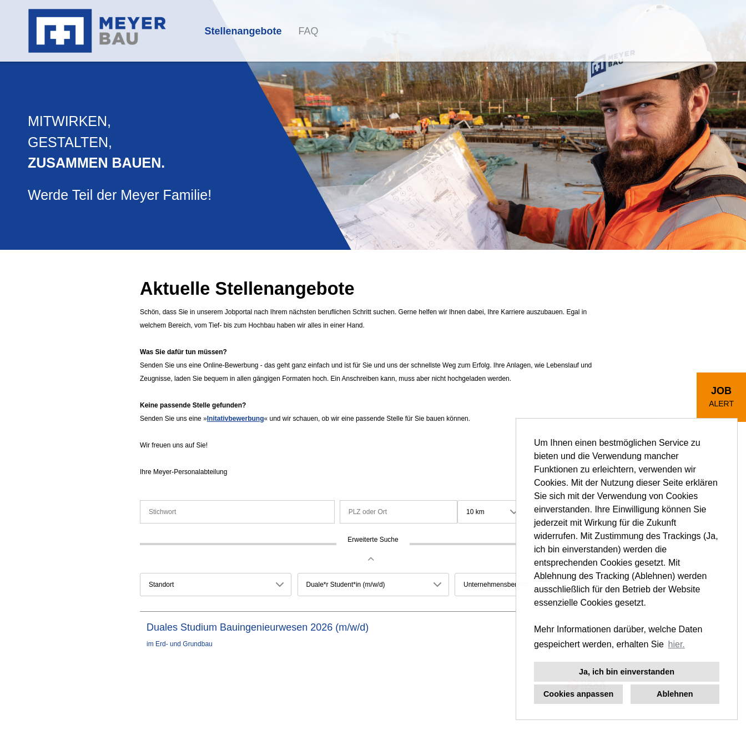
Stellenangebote (243, 31)
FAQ (309, 31)
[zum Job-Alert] (721, 397)
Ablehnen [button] (675, 693)
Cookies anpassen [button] (578, 693)
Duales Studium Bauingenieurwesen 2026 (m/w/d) (258, 627)
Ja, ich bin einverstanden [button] (626, 671)
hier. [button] (676, 644)
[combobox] (491, 511)
